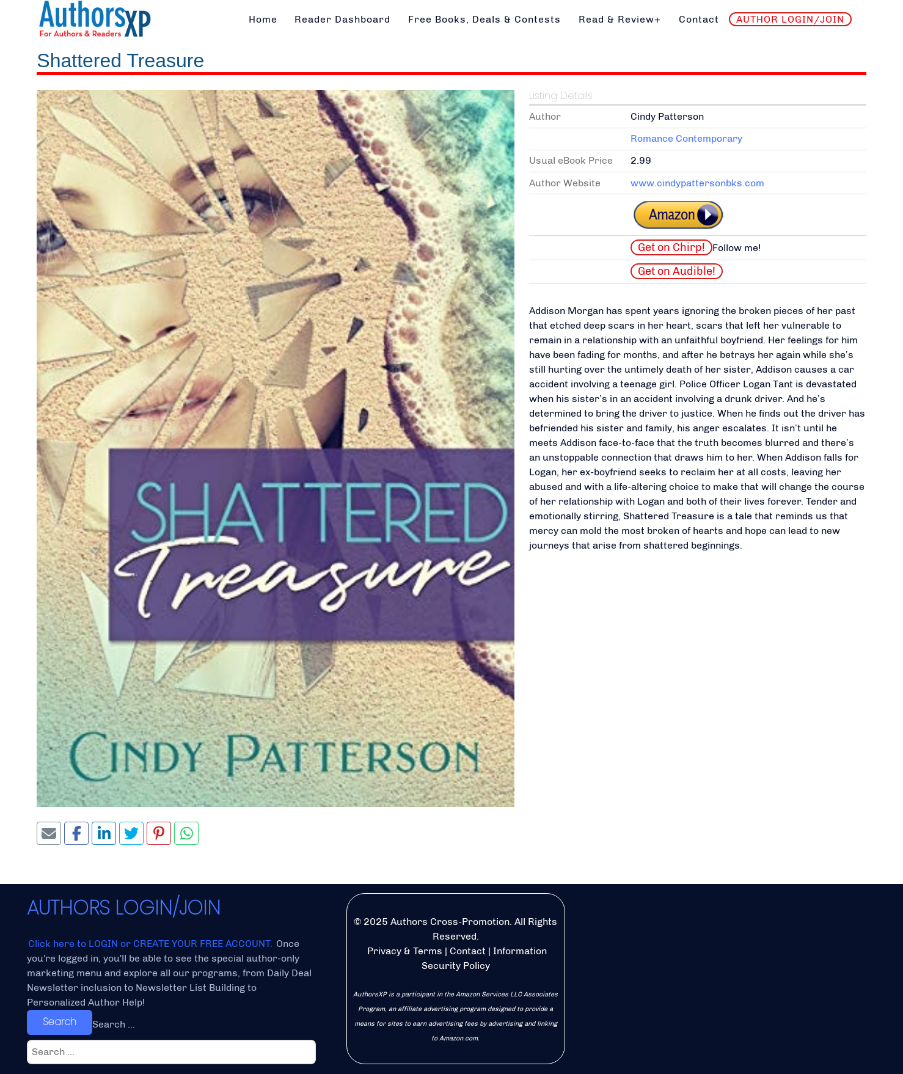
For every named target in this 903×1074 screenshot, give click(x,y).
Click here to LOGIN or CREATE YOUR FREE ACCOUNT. (151, 943)
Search (59, 1022)
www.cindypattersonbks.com (697, 183)
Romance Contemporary (686, 138)
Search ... (113, 1024)
